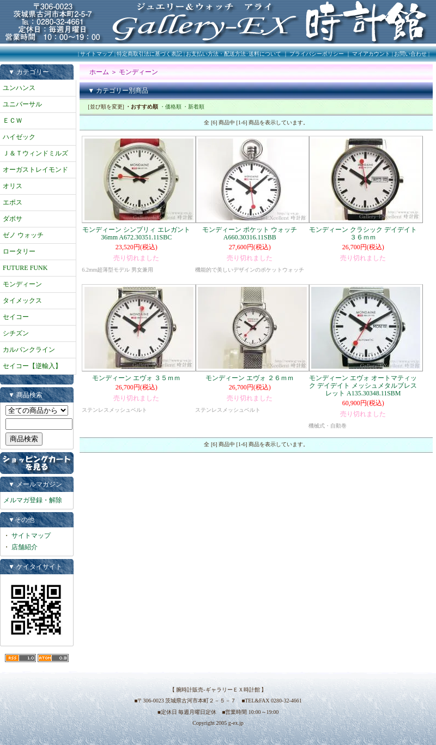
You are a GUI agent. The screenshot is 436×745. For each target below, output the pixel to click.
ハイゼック (19, 137)
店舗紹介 (24, 547)
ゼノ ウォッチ (23, 235)
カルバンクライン (29, 349)
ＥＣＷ (12, 120)
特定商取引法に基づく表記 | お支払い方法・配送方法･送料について (199, 54)
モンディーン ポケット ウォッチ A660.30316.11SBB (249, 233)
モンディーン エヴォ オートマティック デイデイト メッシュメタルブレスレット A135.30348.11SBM (363, 386)
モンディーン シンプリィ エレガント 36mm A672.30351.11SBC (136, 233)
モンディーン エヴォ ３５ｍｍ (136, 378)
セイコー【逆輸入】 (32, 366)
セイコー (16, 317)
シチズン (16, 333)
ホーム (99, 72)
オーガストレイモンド (35, 169)
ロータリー (19, 251)
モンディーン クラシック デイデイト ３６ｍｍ (363, 233)
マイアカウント (371, 54)
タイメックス (22, 300)
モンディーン (22, 284)
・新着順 (193, 107)
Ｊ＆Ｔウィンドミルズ (35, 153)
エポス (12, 202)
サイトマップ (96, 54)
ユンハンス (19, 88)
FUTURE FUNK (25, 268)
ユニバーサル (22, 104)
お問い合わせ (410, 54)
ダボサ (12, 219)
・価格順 (170, 107)
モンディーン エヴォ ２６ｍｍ (249, 378)
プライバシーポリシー (316, 54)
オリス (12, 186)
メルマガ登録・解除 (32, 500)
